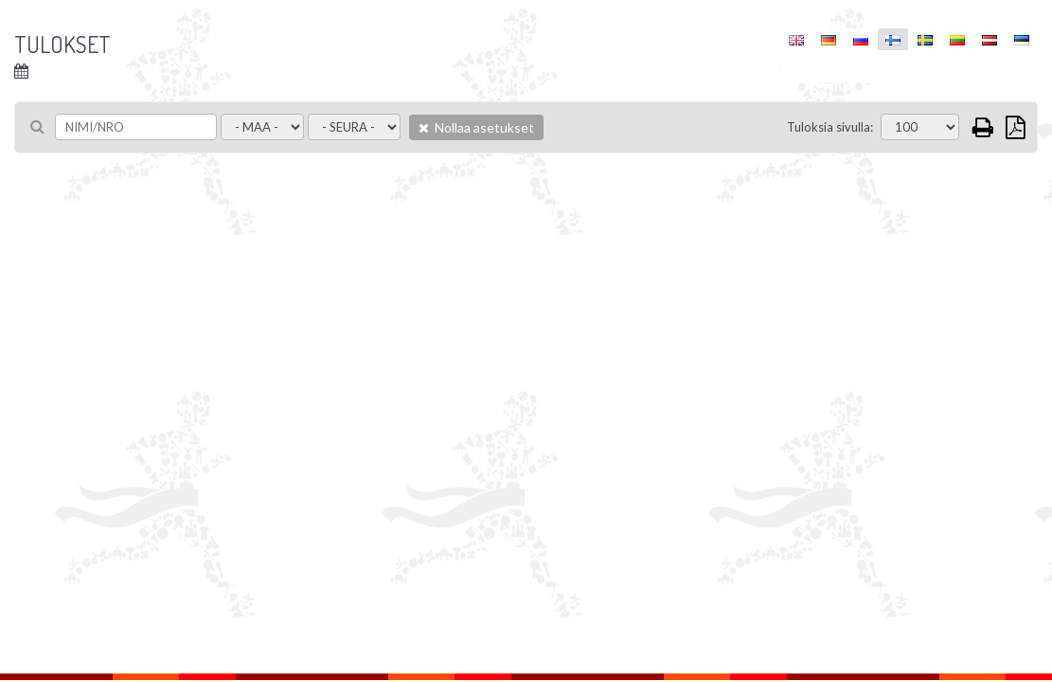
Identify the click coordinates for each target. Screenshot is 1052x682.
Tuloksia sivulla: (830, 127)
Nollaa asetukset (476, 127)
